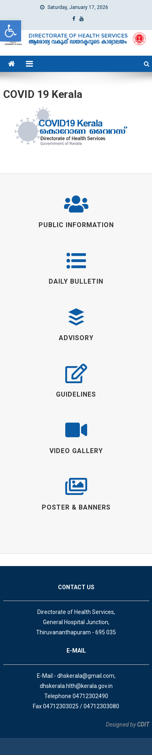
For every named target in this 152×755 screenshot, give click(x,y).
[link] (10, 30)
